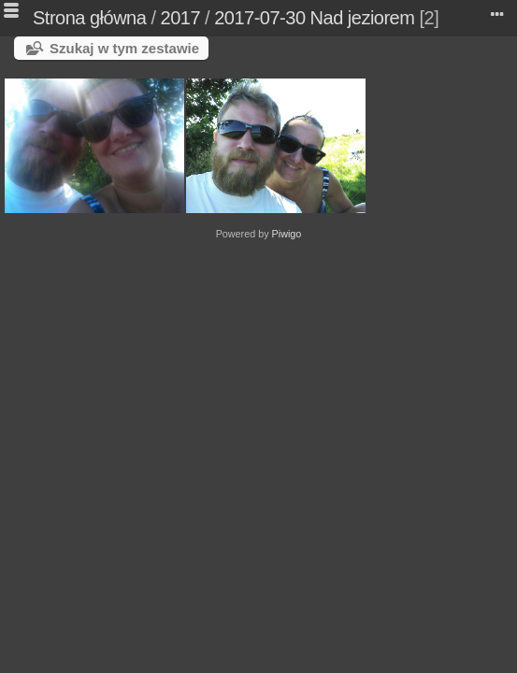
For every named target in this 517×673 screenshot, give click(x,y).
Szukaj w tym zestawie (124, 48)
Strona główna (89, 17)
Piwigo (287, 233)
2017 (181, 17)
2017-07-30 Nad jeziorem (314, 17)
